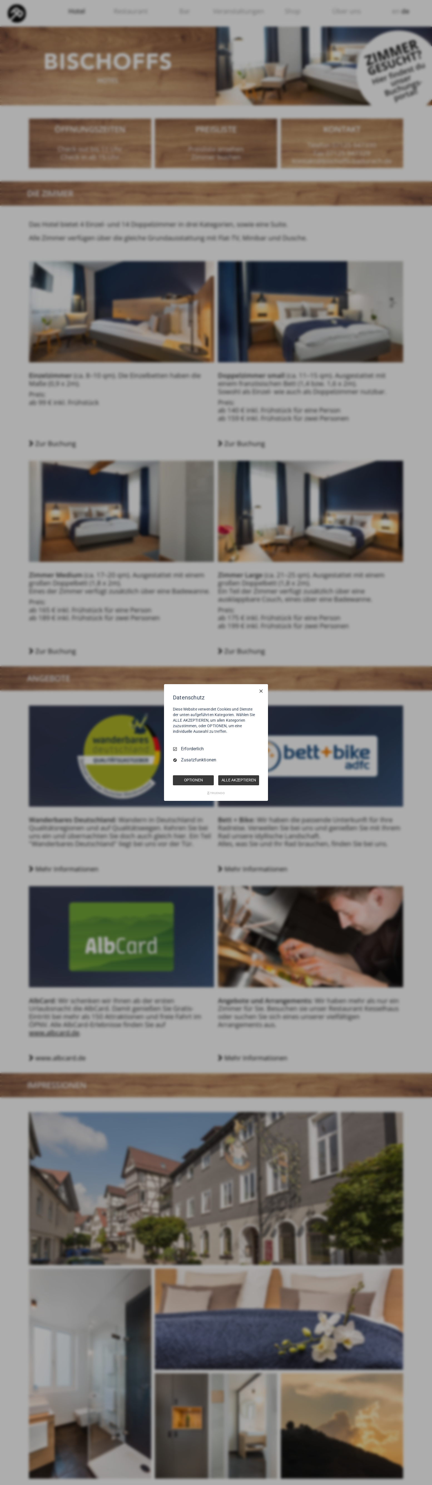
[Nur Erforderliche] (261, 691)
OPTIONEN (193, 780)
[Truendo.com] (216, 793)
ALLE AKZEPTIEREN (239, 780)
